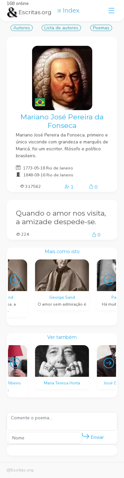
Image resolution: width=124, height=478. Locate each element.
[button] (86, 436)
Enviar (93, 436)
